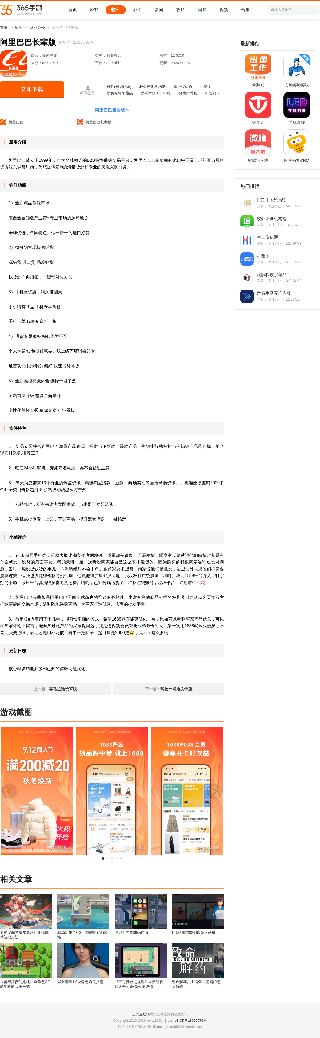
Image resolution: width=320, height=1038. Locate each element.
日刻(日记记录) (119, 86)
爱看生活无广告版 (156, 93)
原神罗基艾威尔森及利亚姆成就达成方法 (24, 934)
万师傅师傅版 (297, 85)
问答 (202, 9)
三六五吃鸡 (141, 1014)
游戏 (94, 9)
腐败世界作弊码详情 (131, 932)
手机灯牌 (297, 122)
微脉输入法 (258, 160)
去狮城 (258, 85)
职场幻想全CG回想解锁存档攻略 (82, 934)
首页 (72, 9)
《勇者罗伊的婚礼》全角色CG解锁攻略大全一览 (25, 984)
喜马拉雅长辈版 (63, 689)
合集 (245, 9)
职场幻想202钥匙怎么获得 (193, 932)
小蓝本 (205, 86)
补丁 (137, 9)
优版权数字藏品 (120, 93)
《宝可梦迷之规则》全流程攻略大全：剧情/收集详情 (139, 984)
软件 (116, 10)
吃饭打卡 (212, 93)
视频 (223, 9)
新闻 (159, 9)
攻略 (180, 9)
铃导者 (258, 122)
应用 (18, 27)
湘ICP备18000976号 (191, 1021)
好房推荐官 (188, 93)
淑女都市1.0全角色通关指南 (80, 982)
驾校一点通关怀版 (176, 689)
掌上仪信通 (183, 86)
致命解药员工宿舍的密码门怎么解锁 (196, 984)
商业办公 (37, 27)
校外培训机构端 (152, 86)
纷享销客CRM (296, 160)
